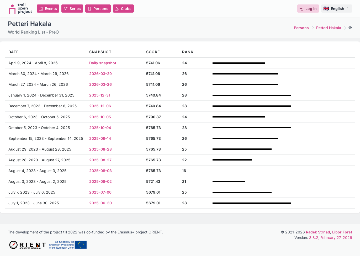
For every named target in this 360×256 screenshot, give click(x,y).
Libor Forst (342, 232)
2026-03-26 (100, 84)
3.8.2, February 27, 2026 (330, 237)
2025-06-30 (100, 203)
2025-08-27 (100, 160)
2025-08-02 (100, 181)
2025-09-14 (100, 138)
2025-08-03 (100, 170)
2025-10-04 (100, 127)
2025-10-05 (100, 117)
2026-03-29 (100, 73)
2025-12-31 (99, 95)
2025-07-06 (100, 192)
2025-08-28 (100, 149)
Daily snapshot (102, 63)
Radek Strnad (318, 232)
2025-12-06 (100, 106)
